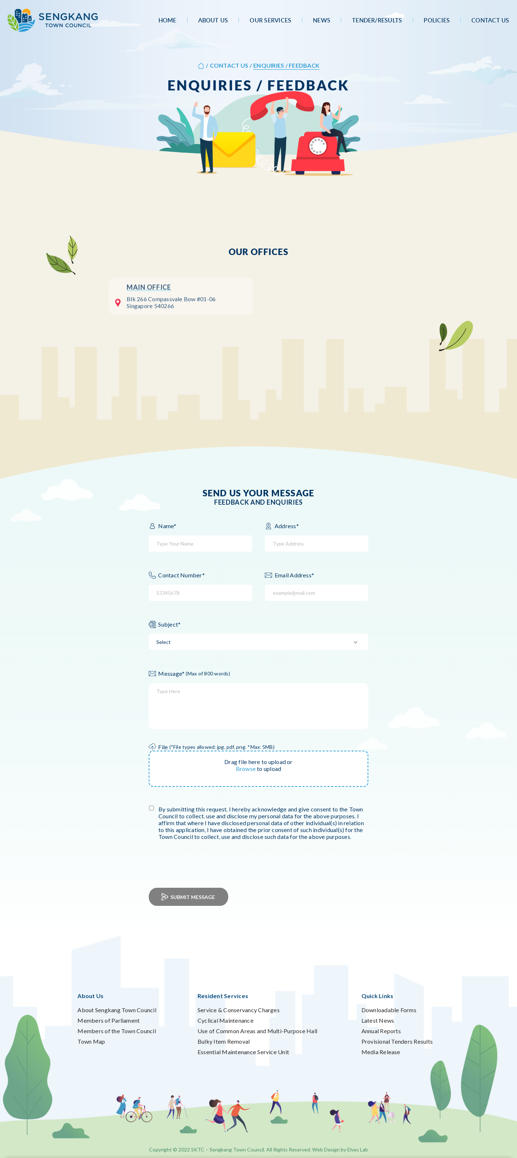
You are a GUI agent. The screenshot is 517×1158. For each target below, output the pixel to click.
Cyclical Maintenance (226, 1020)
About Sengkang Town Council (116, 1009)
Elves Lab (357, 1149)
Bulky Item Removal (224, 1041)
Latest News (377, 1020)
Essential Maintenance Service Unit (243, 1051)
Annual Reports (381, 1030)
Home (167, 20)
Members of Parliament (108, 1020)
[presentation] (208, 858)
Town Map (91, 1041)
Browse (246, 768)
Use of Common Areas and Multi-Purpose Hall (257, 1030)
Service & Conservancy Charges (239, 1009)
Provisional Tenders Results (397, 1041)
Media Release (381, 1051)
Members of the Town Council (116, 1030)
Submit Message (188, 896)
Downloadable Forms (388, 1009)
